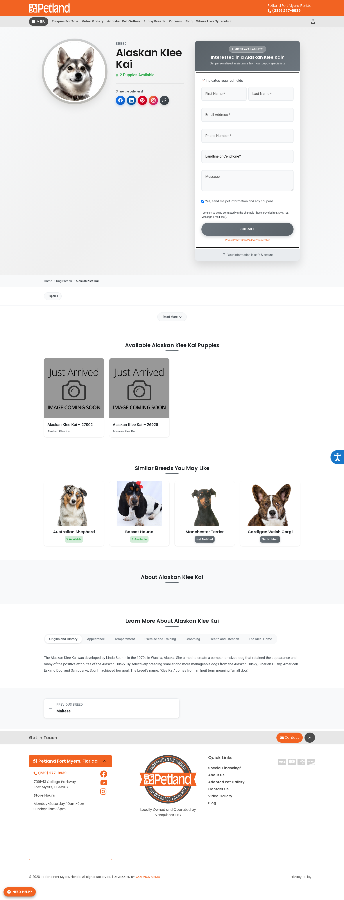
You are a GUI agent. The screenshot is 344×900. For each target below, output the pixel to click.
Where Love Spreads (212, 21)
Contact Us (218, 790)
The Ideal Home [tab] (282, 637)
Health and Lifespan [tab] (242, 637)
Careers (175, 21)
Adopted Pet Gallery (123, 21)
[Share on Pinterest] (143, 100)
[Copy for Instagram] (155, 100)
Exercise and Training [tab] (172, 637)
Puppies (55, 293)
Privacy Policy (301, 878)
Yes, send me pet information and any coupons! (239, 199)
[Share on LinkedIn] (132, 100)
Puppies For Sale (65, 21)
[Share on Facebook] (120, 100)
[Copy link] (166, 100)
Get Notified (205, 537)
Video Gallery (93, 21)
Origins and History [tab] (65, 637)
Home (48, 277)
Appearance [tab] (101, 637)
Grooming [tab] (208, 637)
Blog (189, 21)
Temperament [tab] (133, 637)
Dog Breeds (64, 277)
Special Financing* (224, 769)
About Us (216, 776)
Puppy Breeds (154, 21)
